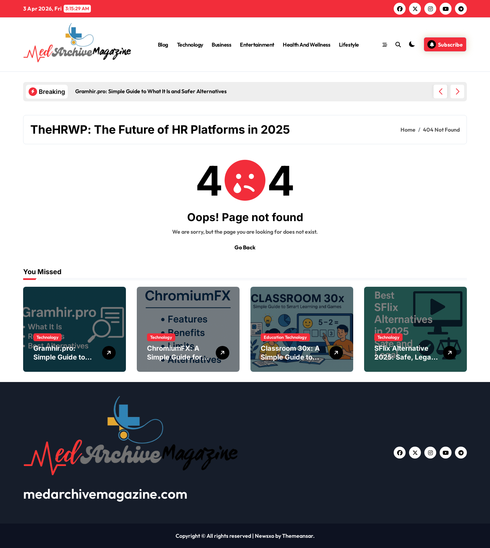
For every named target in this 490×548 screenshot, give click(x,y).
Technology (190, 44)
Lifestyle (349, 44)
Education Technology (285, 337)
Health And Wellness (306, 44)
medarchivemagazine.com (105, 493)
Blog (163, 44)
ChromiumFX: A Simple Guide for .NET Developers (174, 357)
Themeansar (297, 535)
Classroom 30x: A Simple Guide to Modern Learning (290, 357)
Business (221, 44)
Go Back (245, 247)
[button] (457, 91)
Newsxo (264, 535)
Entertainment (257, 44)
